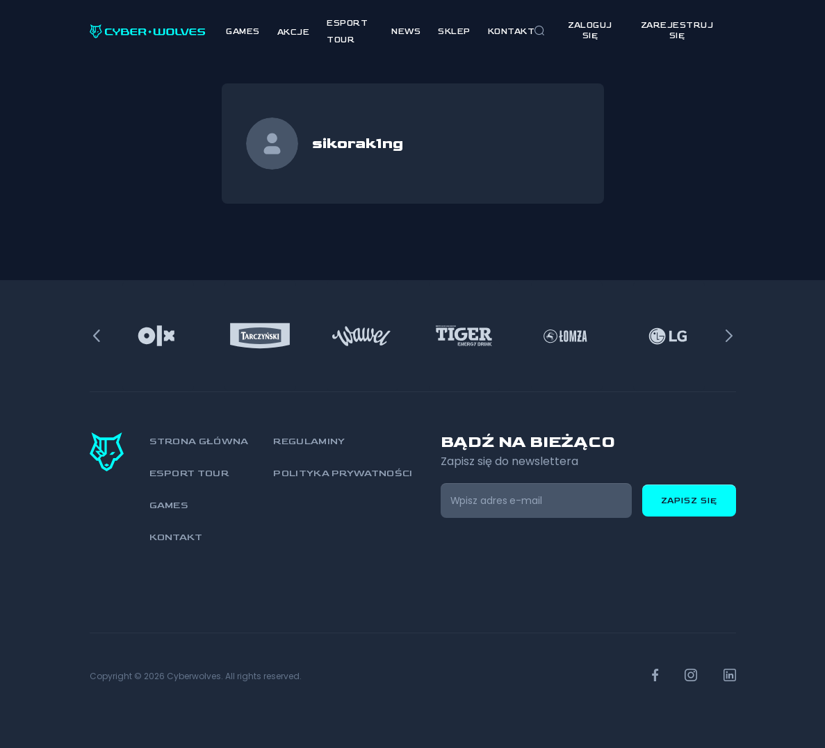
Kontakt (511, 31)
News (405, 31)
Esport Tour (189, 473)
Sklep (454, 31)
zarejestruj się (677, 30)
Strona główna (199, 441)
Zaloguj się (590, 30)
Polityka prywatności (342, 473)
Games (243, 31)
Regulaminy (309, 441)
